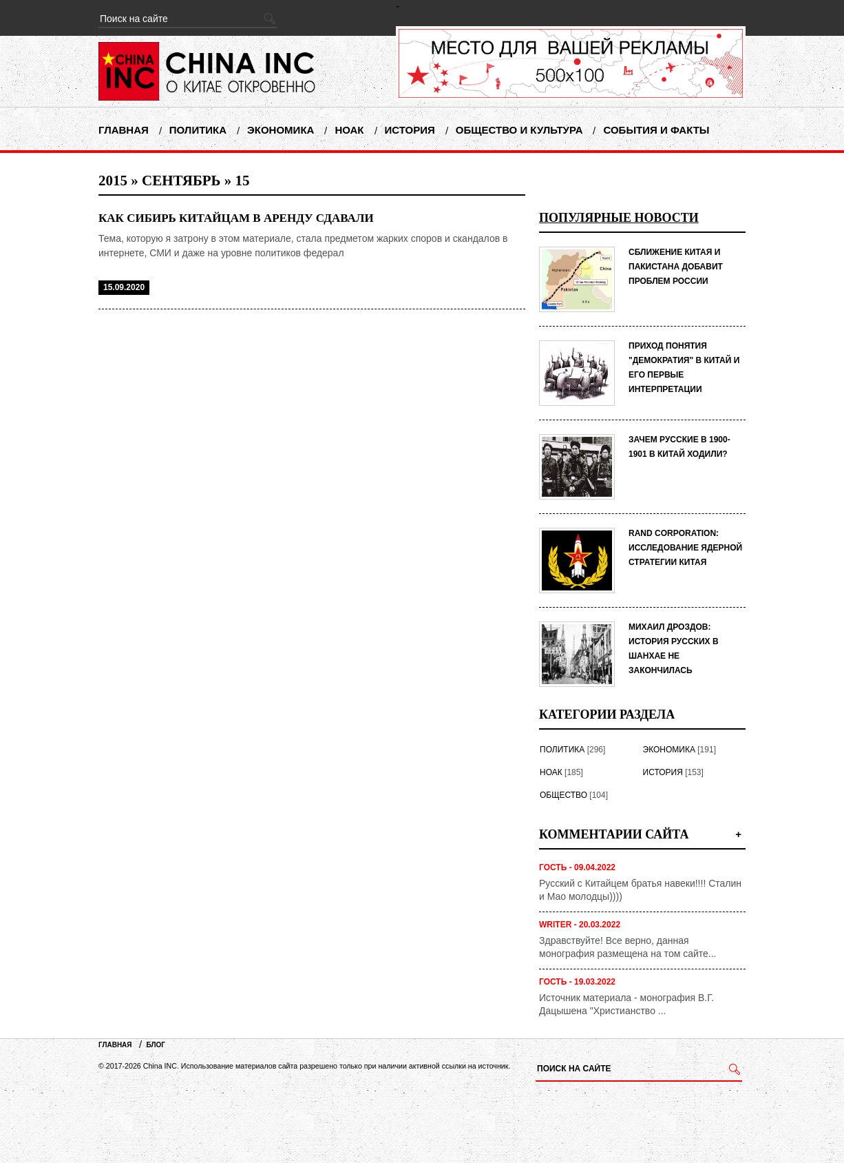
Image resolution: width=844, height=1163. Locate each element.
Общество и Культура (519, 130)
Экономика (280, 130)
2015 (112, 180)
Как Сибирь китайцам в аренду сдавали (236, 218)
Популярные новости (619, 218)
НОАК (349, 130)
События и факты (656, 130)
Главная (123, 130)
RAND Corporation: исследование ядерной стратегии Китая (685, 547)
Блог (156, 1045)
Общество (563, 795)
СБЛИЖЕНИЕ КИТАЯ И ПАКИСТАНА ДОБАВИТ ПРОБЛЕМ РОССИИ (676, 266)
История (410, 130)
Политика (197, 130)
